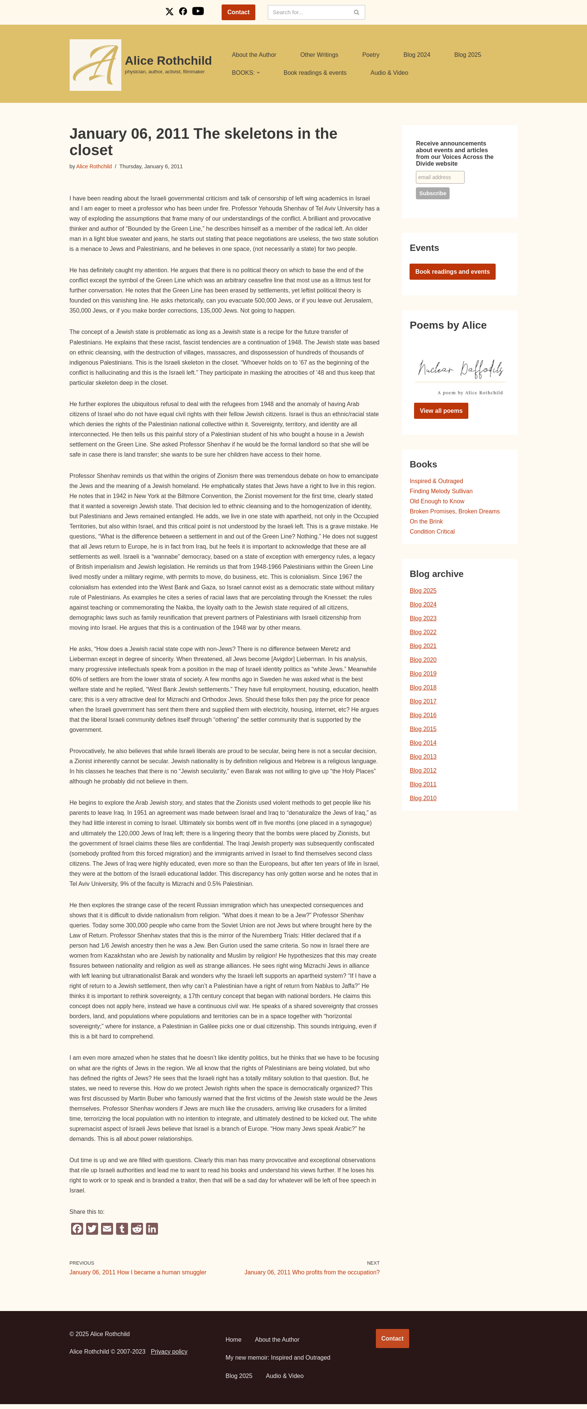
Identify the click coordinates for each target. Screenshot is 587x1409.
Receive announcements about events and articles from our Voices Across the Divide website (454, 153)
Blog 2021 (423, 647)
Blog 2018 (423, 688)
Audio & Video (390, 73)
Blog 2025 (468, 55)
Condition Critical (432, 532)
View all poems (441, 411)
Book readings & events (315, 73)
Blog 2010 (423, 799)
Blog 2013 (423, 758)
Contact (238, 12)
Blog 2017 (423, 702)
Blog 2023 (423, 619)
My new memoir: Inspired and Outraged (278, 1362)
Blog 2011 (423, 786)
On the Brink (426, 522)
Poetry (371, 55)
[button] (258, 72)
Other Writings (320, 55)
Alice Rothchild (94, 166)
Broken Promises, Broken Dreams (455, 512)
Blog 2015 (423, 730)
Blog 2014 (423, 744)
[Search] (308, 12)
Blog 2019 (423, 674)
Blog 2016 (423, 716)
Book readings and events (452, 271)
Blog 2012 (423, 772)
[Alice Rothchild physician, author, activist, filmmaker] (141, 65)
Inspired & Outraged (436, 481)
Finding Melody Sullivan (441, 491)
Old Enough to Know (437, 501)
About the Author (254, 55)
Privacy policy (169, 1356)
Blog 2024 (417, 55)
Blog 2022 (423, 633)
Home (234, 1344)
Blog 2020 (423, 660)
